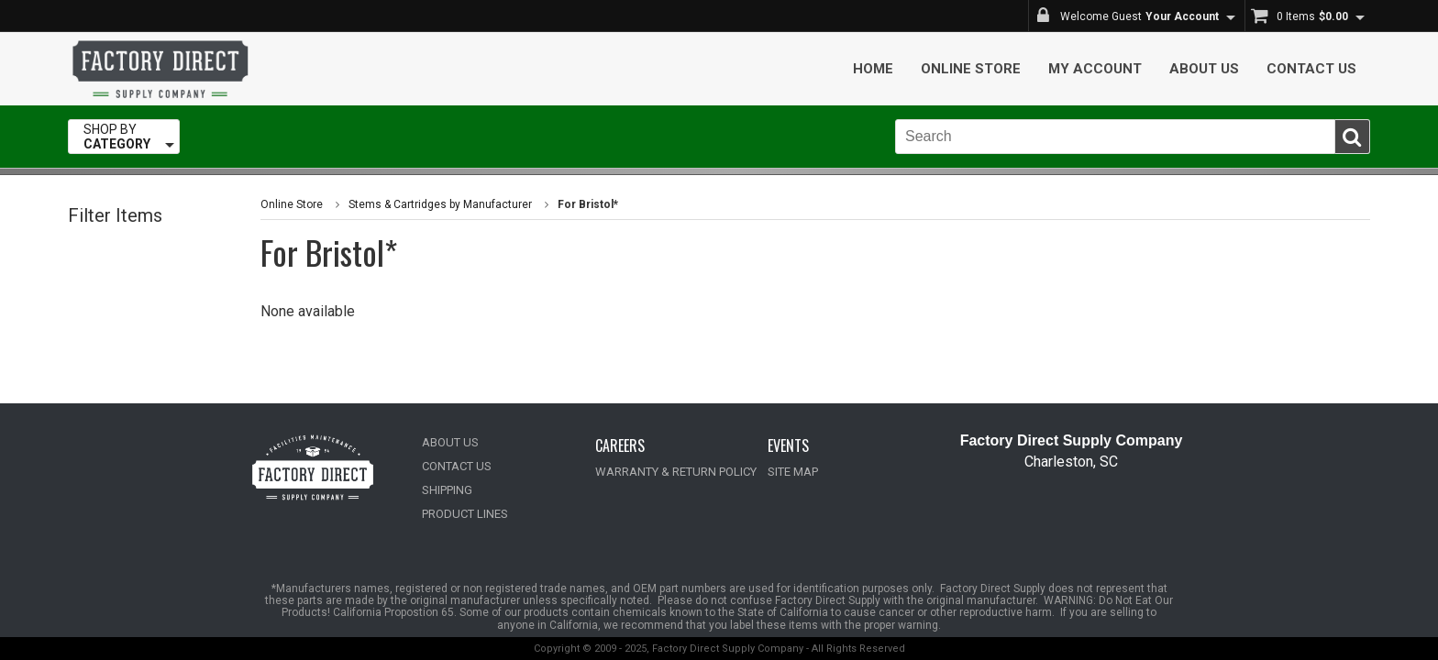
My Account (1095, 68)
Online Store (971, 68)
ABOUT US (450, 442)
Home (873, 68)
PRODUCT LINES (465, 514)
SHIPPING (447, 490)
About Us (1204, 68)
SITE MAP (793, 471)
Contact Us (1311, 68)
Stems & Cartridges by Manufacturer (440, 204)
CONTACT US (457, 466)
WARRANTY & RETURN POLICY (676, 471)
